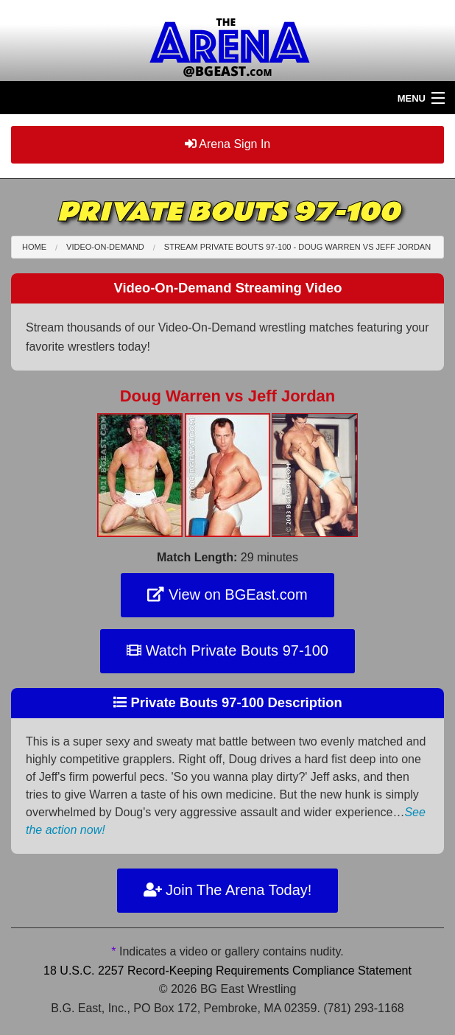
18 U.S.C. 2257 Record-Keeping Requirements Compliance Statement (227, 970)
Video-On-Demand (105, 246)
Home (34, 246)
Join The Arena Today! (228, 890)
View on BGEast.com (227, 594)
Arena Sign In (228, 144)
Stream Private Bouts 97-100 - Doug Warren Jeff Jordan (297, 246)
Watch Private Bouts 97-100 (227, 650)
